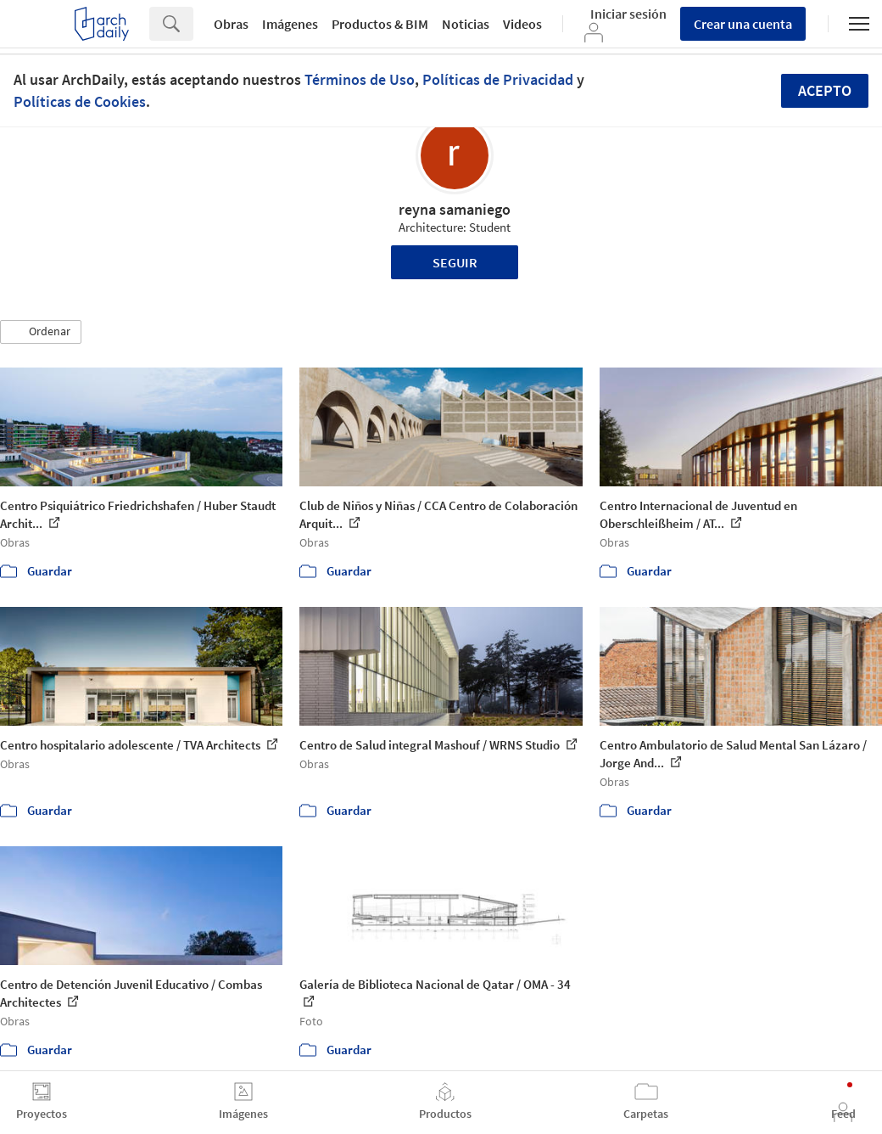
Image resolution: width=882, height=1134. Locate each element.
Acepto (824, 90)
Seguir (455, 262)
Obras (231, 24)
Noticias (465, 24)
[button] (40, 332)
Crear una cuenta (743, 23)
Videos (522, 24)
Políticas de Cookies (80, 101)
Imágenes (290, 24)
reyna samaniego (455, 209)
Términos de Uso (359, 79)
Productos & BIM (380, 24)
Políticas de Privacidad (497, 79)
